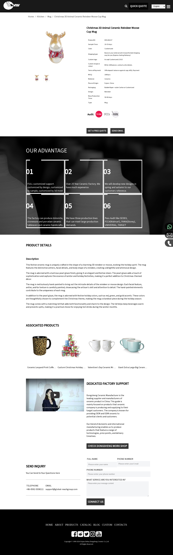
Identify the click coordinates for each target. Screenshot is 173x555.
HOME (49, 524)
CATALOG (85, 524)
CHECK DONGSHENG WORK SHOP (107, 446)
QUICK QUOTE (138, 6)
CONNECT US (95, 502)
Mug (49, 16)
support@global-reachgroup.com (61, 489)
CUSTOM (107, 524)
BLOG (96, 524)
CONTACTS (120, 524)
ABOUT (59, 524)
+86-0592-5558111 (35, 489)
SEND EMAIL (117, 130)
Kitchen (40, 16)
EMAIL (48, 485)
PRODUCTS (71, 524)
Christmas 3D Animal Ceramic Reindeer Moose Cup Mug (80, 16)
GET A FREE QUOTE (97, 130)
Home (31, 16)
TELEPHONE (32, 485)
